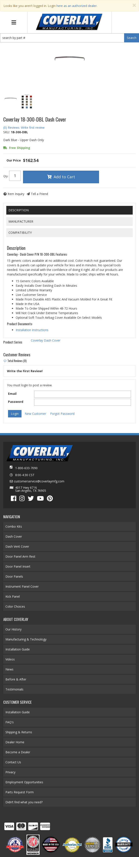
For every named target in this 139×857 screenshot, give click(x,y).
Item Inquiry (16, 194)
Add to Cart (64, 176)
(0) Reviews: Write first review (24, 127)
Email (12, 394)
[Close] (134, 5)
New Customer (35, 414)
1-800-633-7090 (26, 468)
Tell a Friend (39, 194)
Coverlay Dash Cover (45, 340)
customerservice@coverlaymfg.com (39, 481)
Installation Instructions (32, 330)
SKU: (6, 132)
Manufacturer (20, 221)
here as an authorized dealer (76, 6)
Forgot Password (62, 414)
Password (15, 402)
